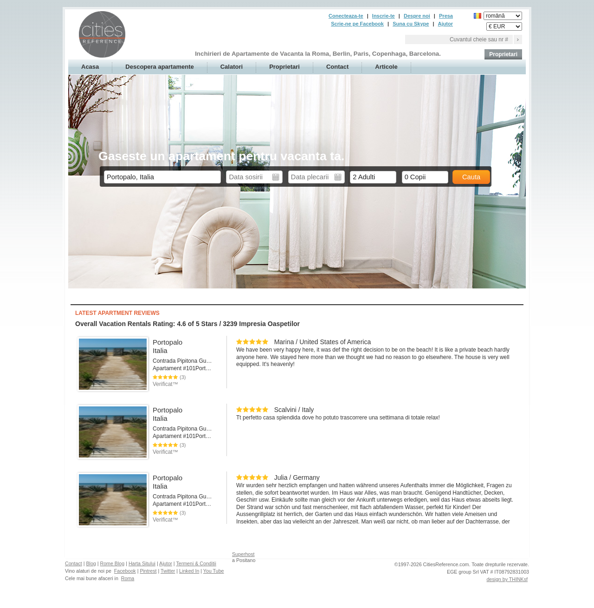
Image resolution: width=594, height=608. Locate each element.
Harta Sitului (142, 563)
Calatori (231, 66)
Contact (337, 66)
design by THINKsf (507, 579)
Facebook (125, 571)
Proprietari (503, 54)
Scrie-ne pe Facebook (357, 23)
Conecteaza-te (346, 16)
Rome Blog (112, 563)
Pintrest (148, 571)
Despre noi (417, 16)
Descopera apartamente (159, 66)
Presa (446, 16)
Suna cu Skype (411, 23)
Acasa (90, 66)
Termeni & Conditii (196, 563)
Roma (127, 578)
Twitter (168, 571)
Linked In (189, 571)
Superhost (243, 554)
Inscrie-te (383, 16)
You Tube (213, 571)
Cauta (471, 177)
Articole (386, 66)
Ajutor (445, 23)
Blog (91, 563)
